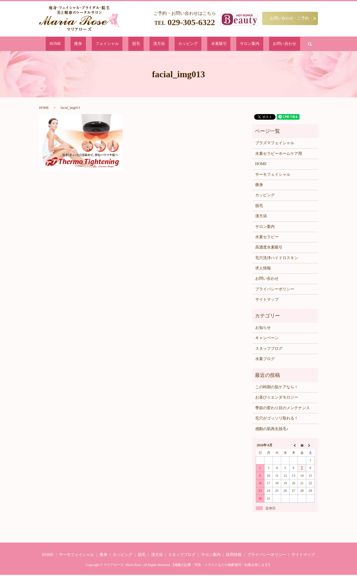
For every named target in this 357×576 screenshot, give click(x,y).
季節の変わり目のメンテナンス (282, 409)
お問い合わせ (250, 44)
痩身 (104, 44)
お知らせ (263, 329)
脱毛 (145, 44)
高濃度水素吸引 (269, 248)
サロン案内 (225, 44)
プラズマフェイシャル (274, 144)
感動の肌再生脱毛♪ (271, 430)
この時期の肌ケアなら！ (276, 388)
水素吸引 (202, 44)
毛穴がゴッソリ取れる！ (276, 419)
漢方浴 (160, 44)
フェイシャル (125, 44)
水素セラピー (267, 238)
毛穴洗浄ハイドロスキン (276, 259)
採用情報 (234, 556)
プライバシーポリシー (274, 290)
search (271, 44)
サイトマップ (267, 300)
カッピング (180, 44)
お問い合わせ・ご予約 (289, 18)
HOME (90, 44)
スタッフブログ (269, 350)
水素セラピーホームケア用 (278, 155)
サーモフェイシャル (272, 175)
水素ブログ (265, 360)
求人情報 (263, 269)
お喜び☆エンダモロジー (276, 398)
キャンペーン (267, 339)
